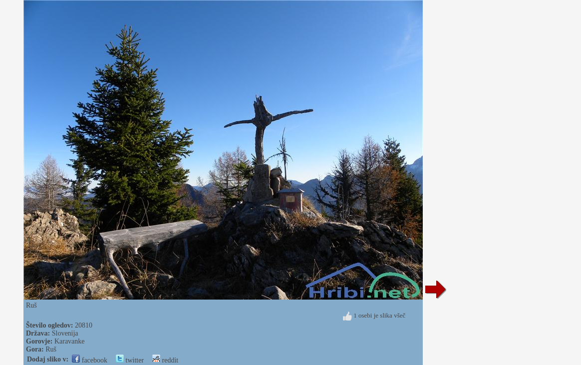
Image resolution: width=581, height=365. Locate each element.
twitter (130, 360)
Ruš (50, 349)
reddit (165, 360)
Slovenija (65, 333)
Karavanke (69, 341)
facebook (89, 360)
